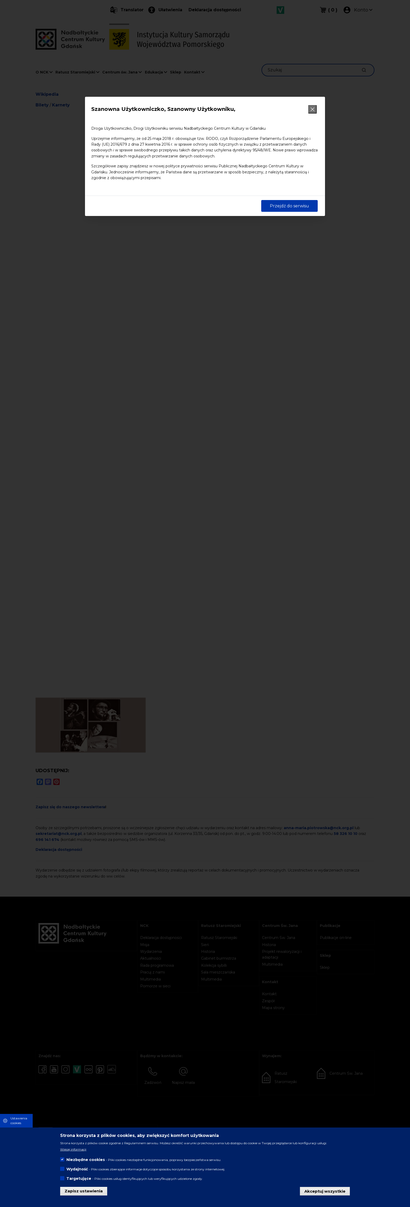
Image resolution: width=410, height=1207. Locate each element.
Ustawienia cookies (18, 1120)
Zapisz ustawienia (84, 1190)
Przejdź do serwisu (289, 205)
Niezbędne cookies (85, 1159)
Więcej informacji (73, 1149)
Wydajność (77, 1169)
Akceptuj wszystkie (324, 1190)
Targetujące (78, 1178)
